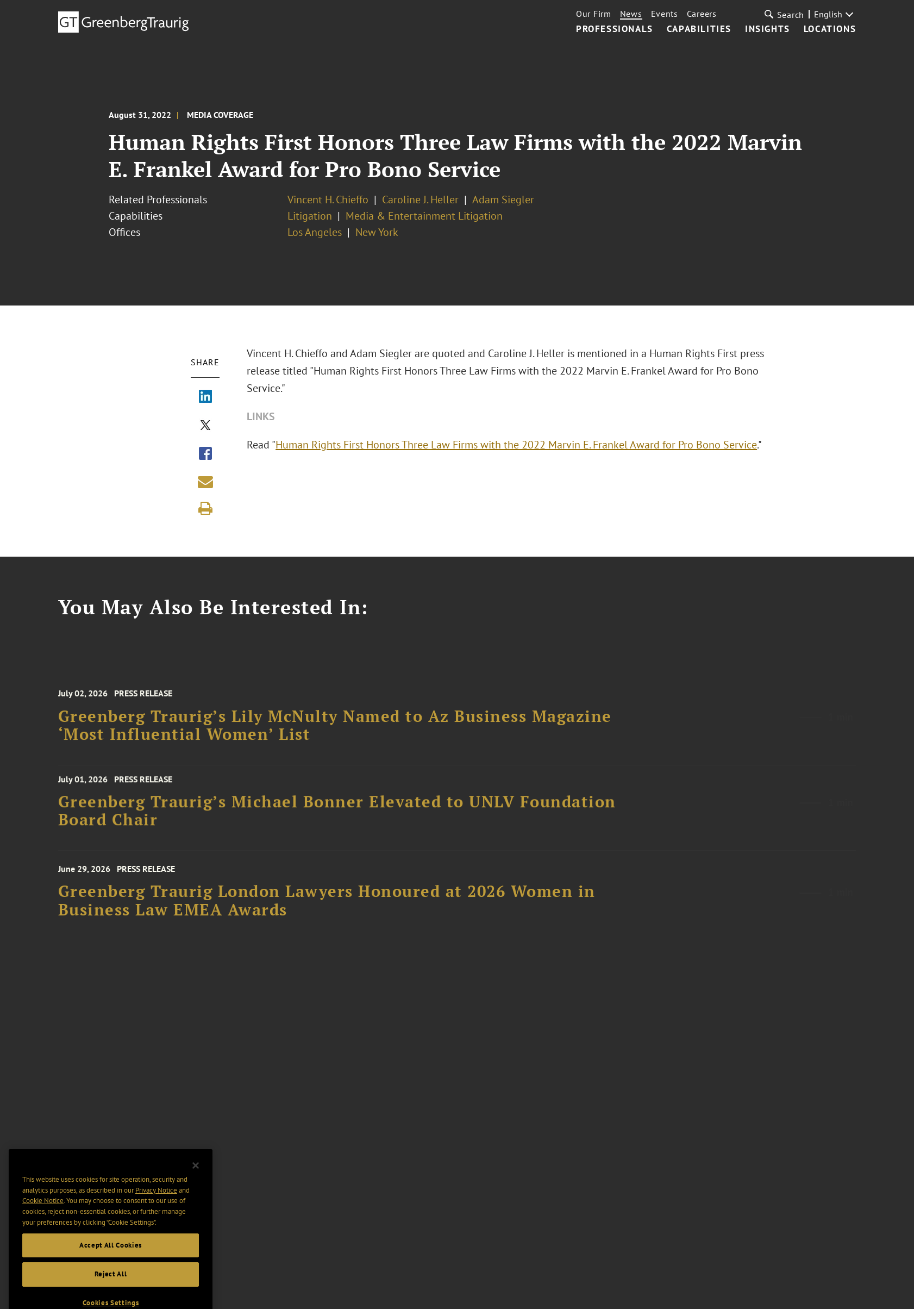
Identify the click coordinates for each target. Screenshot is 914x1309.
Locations (830, 29)
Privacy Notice (156, 1203)
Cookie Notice (43, 1214)
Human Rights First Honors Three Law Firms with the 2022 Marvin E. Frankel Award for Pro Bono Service (516, 445)
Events (664, 13)
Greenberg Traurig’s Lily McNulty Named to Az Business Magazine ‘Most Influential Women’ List (335, 733)
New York (376, 232)
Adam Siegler (503, 199)
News (631, 13)
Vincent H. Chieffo (327, 199)
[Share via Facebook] (205, 454)
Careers (702, 13)
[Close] (195, 1179)
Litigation (309, 216)
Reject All (111, 1287)
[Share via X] (205, 426)
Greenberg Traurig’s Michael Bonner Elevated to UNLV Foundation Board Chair (337, 817)
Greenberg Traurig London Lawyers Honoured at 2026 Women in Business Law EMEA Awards (327, 908)
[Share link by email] (205, 481)
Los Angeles (314, 232)
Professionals (614, 29)
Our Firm (593, 13)
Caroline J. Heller (420, 199)
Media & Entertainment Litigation (424, 216)
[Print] (205, 508)
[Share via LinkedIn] (205, 397)
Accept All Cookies (110, 1258)
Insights (767, 29)
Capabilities (699, 29)
